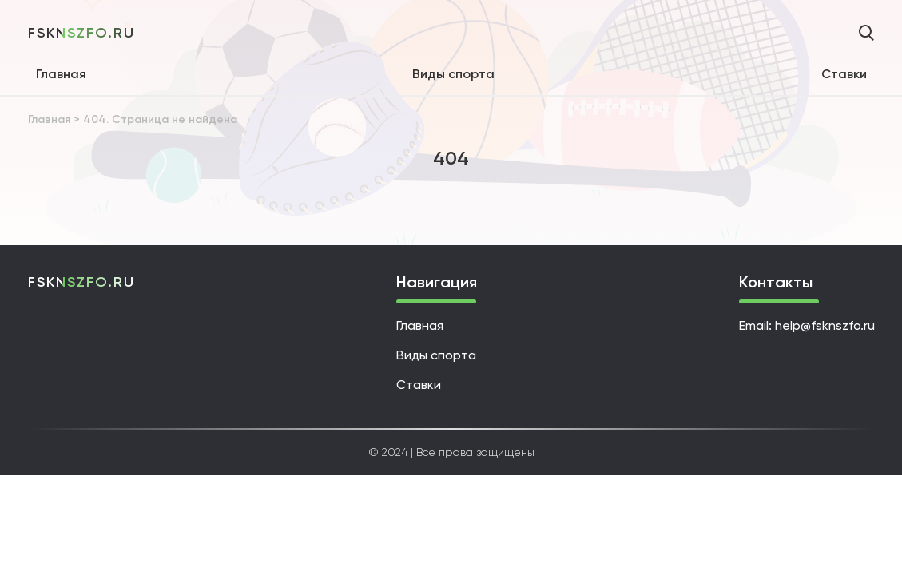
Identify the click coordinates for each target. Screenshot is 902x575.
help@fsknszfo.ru (825, 325)
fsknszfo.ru (81, 33)
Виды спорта (453, 73)
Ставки (844, 73)
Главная (61, 73)
